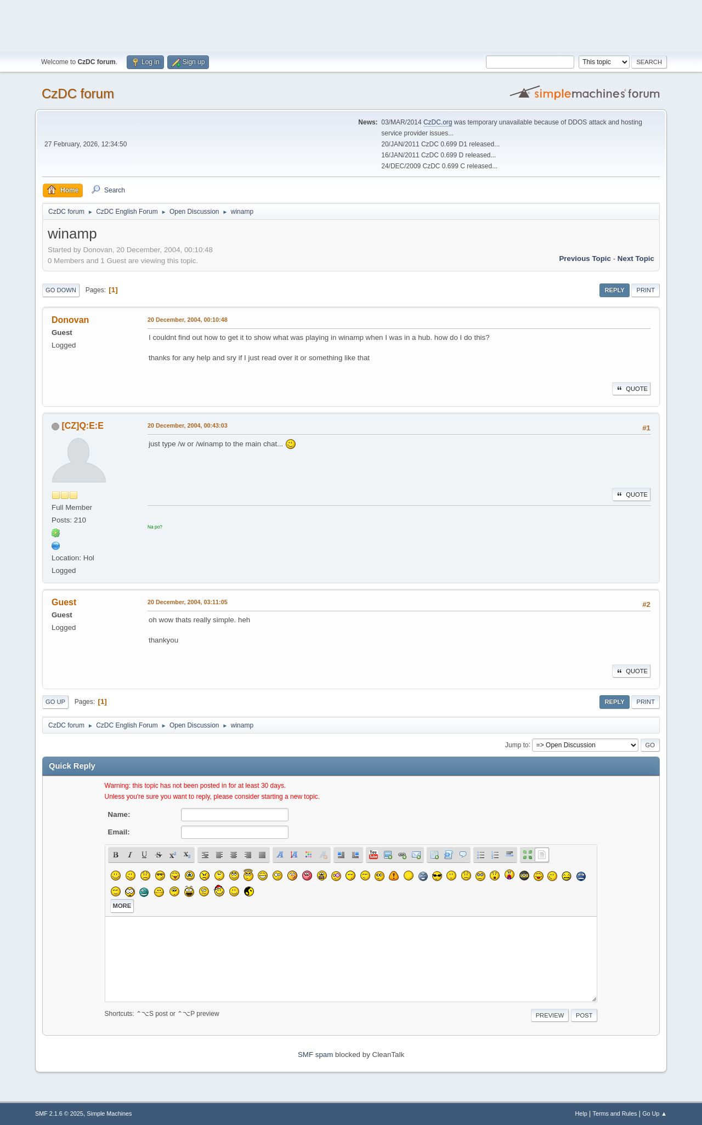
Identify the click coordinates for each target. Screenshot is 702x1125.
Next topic (636, 258)
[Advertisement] (351, 24)
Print (645, 290)
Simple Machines (109, 1113)
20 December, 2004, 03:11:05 (188, 602)
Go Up (55, 701)
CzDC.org (437, 122)
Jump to (517, 744)
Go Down (61, 290)
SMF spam (315, 1054)
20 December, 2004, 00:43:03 (188, 425)
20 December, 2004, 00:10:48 (188, 319)
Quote (631, 388)
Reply (614, 290)
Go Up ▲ (654, 1113)
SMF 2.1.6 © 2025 (59, 1113)
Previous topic (585, 258)
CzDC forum (78, 93)
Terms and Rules (615, 1113)
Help (581, 1113)
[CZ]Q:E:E (82, 425)
